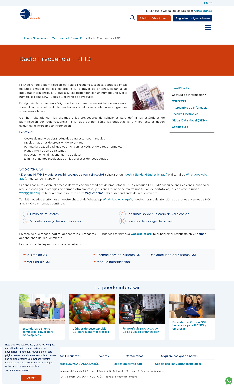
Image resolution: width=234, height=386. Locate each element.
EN (206, 3)
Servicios (78, 28)
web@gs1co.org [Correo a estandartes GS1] (141, 235)
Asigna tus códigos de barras (193, 18)
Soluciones (40, 40)
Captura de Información (68, 40)
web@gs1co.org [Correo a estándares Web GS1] (29, 194)
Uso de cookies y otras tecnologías (178, 365)
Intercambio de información (190, 109)
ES (210, 3)
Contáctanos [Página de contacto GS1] (203, 10)
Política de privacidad (127, 365)
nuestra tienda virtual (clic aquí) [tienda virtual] (145, 176)
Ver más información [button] (17, 370)
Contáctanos (134, 357)
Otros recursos (142, 28)
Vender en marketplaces (173, 28)
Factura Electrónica (185, 115)
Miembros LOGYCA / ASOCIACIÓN (75, 365)
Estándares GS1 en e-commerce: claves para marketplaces (37, 333)
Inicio (25, 28)
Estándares (59, 28)
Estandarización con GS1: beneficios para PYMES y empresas (189, 327)
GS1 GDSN (179, 102)
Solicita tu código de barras (154, 18)
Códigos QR (180, 128)
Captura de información (188, 96)
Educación (121, 28)
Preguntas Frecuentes (65, 357)
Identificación (181, 90)
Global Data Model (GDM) (189, 122)
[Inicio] (29, 13)
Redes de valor (99, 28)
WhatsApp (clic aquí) (117, 201)
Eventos (103, 357)
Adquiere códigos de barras (178, 357)
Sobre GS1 (40, 28)
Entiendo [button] (31, 378)
